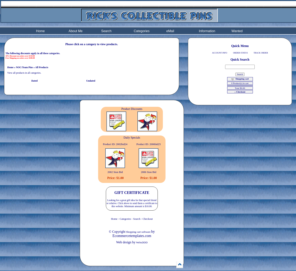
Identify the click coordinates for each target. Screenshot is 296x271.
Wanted (237, 31)
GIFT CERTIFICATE (131, 193)
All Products (41, 67)
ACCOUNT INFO (219, 53)
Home (40, 31)
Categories (141, 31)
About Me (75, 31)
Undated (90, 80)
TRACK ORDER (261, 53)
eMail (170, 31)
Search (106, 31)
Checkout (148, 218)
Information (207, 31)
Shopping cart (242, 79)
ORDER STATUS (240, 53)
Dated (34, 80)
